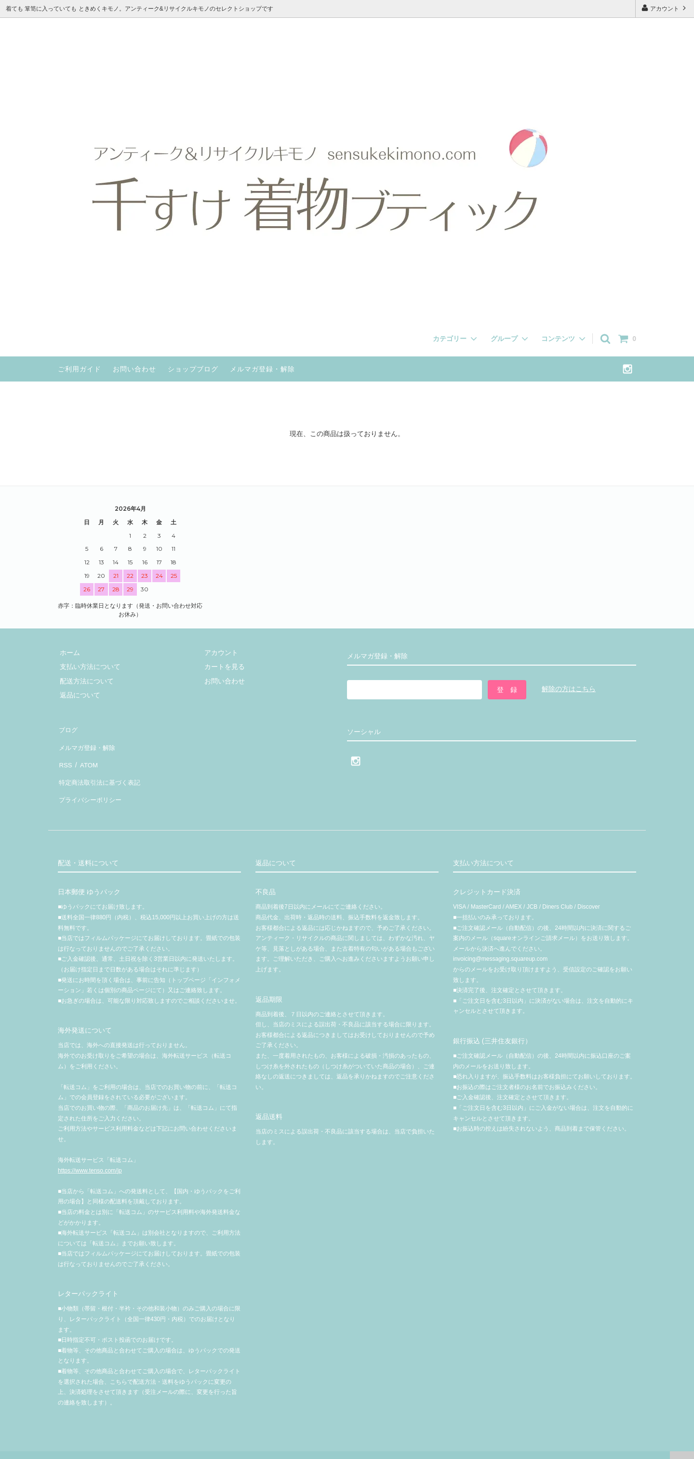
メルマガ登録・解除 (262, 369)
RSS (65, 757)
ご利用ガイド (79, 369)
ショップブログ (193, 369)
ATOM (86, 757)
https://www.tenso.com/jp (90, 1153)
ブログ (68, 728)
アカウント (665, 8)
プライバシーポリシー (91, 785)
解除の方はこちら (569, 689)
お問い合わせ (134, 369)
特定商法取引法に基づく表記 (102, 771)
